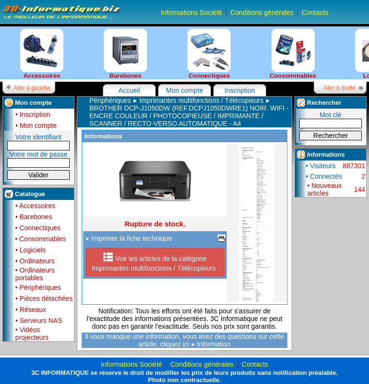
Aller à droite (339, 88)
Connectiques (209, 54)
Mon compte (184, 90)
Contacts (315, 12)
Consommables (293, 54)
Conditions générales (262, 12)
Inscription (239, 90)
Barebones (125, 54)
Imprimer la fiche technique (129, 238)
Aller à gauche (31, 88)
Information (214, 344)
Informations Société (191, 12)
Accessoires (41, 54)
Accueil (129, 90)
